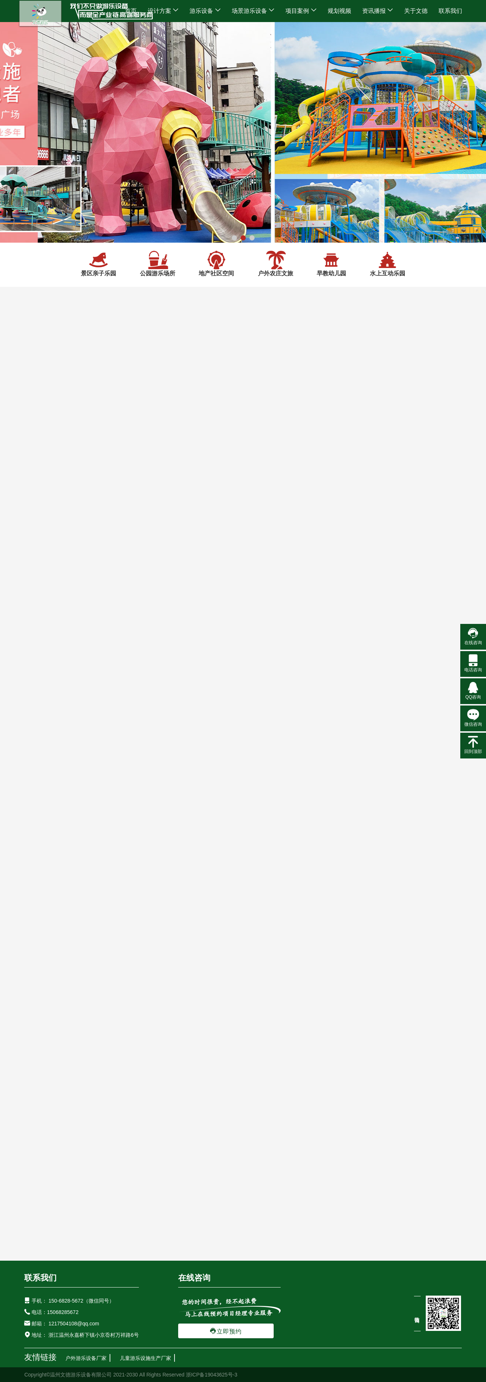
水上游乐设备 (211, 1064)
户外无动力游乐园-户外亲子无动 (111, 991)
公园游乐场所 (157, 263)
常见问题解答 (243, 905)
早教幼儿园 (331, 263)
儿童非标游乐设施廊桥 (335, 1077)
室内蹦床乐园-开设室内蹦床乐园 (416, 991)
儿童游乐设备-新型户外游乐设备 (416, 942)
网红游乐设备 (132, 1064)
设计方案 (163, 11)
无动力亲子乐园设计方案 (293, 478)
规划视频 (339, 11)
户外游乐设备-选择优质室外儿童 (264, 942)
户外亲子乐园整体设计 (412, 478)
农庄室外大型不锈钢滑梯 (65, 1090)
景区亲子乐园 (98, 263)
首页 (131, 11)
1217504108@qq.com (73, 1323)
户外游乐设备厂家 (86, 1358)
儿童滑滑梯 (172, 1064)
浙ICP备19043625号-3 (211, 1375)
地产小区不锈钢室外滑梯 (215, 1090)
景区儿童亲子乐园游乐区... (175, 570)
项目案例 (300, 11)
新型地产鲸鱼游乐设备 (212, 1077)
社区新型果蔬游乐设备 (148, 1077)
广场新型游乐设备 (90, 1077)
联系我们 (450, 11)
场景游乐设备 (253, 11)
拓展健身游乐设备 (312, 1064)
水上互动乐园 (387, 263)
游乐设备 (205, 11)
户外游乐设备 (90, 1064)
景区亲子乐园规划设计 (175, 478)
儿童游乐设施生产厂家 (145, 1358)
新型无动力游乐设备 (274, 1077)
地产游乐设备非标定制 (399, 1077)
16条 (252, 604)
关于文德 (416, 11)
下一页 (333, 604)
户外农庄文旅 (275, 263)
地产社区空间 (216, 263)
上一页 (280, 604)
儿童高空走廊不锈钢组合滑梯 (140, 1090)
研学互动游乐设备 (259, 1064)
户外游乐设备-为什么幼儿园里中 (264, 991)
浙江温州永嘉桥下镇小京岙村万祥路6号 (93, 1335)
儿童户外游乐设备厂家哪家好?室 (112, 942)
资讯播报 (377, 11)
